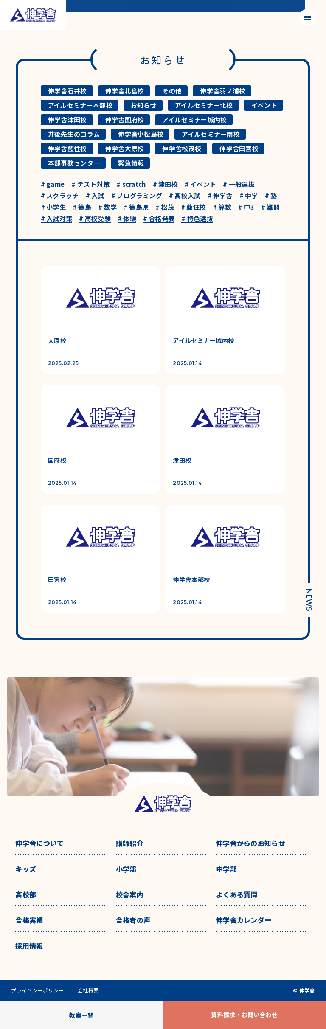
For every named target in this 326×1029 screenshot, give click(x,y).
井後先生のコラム (74, 133)
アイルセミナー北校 (204, 105)
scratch (131, 184)
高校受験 (95, 219)
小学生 (53, 207)
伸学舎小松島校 (140, 133)
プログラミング (136, 196)
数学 (107, 207)
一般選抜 (239, 184)
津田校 (165, 184)
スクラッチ (60, 196)
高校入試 (185, 196)
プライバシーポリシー (37, 990)
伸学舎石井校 (67, 90)
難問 (270, 207)
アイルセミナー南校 (211, 133)
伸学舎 (220, 196)
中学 (248, 196)
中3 (246, 207)
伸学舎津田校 (67, 119)
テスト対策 (90, 184)
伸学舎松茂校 (181, 148)
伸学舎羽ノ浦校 (222, 90)
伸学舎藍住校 (67, 148)
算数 (222, 207)
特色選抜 (197, 219)
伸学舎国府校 (124, 119)
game (53, 184)
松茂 (164, 207)
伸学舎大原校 (124, 148)
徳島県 (136, 207)
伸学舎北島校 (124, 90)
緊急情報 (131, 162)
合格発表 (159, 219)
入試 (95, 196)
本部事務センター (74, 162)
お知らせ (144, 105)
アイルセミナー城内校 (194, 119)
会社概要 (88, 990)
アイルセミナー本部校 (80, 105)
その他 (172, 90)
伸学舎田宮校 (239, 148)
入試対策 (57, 219)
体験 (127, 219)
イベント (264, 105)
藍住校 (193, 207)
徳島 (82, 207)
